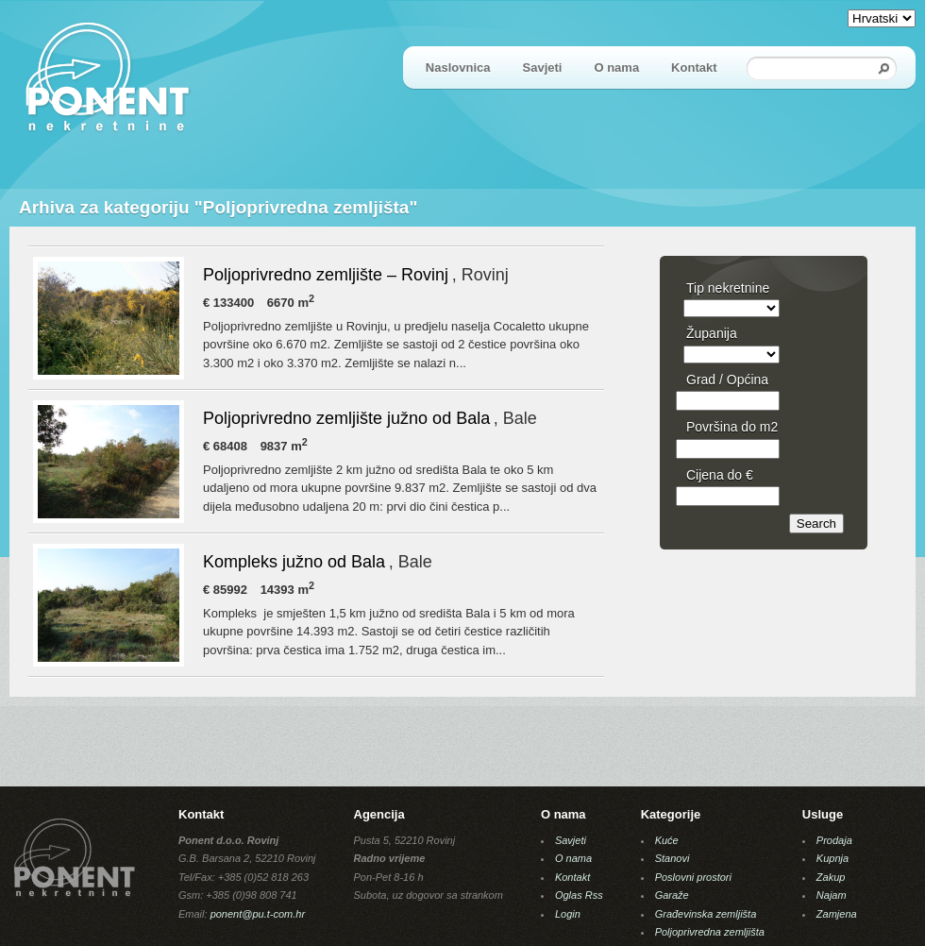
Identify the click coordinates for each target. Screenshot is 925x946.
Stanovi (672, 858)
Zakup (831, 877)
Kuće (667, 840)
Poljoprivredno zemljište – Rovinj (325, 274)
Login (567, 914)
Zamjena (836, 914)
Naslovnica (458, 67)
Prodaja (834, 840)
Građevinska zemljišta (706, 914)
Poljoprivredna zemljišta (710, 932)
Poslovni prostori (693, 877)
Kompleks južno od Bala (294, 561)
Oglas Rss (579, 895)
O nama (616, 67)
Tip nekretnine (727, 288)
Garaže (672, 895)
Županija (711, 333)
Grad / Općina (727, 379)
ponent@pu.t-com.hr (257, 914)
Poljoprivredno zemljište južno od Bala (346, 418)
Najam (831, 895)
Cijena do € (719, 474)
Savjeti (543, 67)
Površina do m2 (732, 426)
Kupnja (832, 858)
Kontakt (693, 67)
